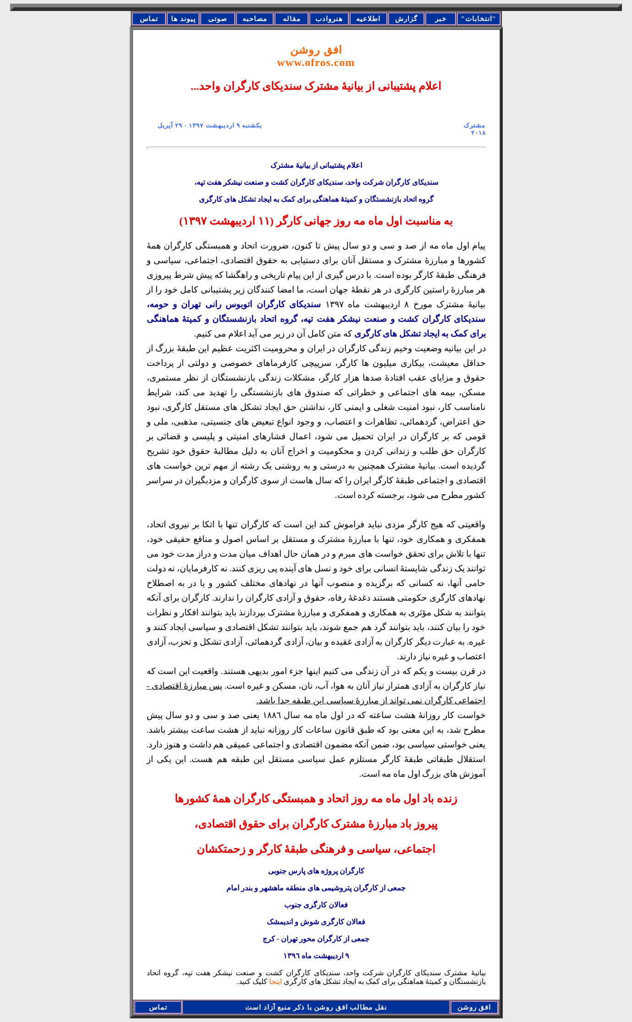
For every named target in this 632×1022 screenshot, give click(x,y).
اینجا (274, 981)
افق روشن (316, 56)
